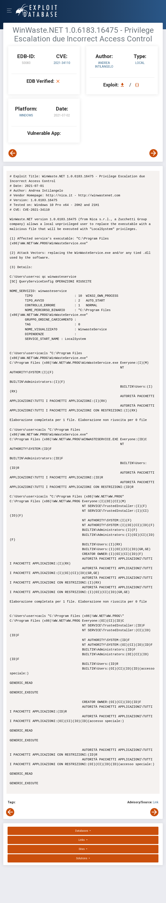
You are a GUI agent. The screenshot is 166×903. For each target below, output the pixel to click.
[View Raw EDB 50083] (137, 85)
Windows (26, 115)
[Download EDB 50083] (123, 85)
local (140, 63)
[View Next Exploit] (153, 153)
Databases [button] (82, 826)
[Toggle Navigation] (11, 10)
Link (155, 797)
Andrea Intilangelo (104, 64)
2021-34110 (62, 63)
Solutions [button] (82, 853)
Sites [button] (82, 844)
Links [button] (81, 835)
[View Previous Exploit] (12, 153)
